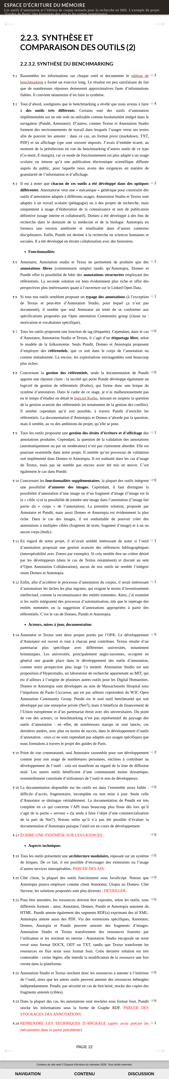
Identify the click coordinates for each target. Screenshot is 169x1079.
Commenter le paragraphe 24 (152, 1022)
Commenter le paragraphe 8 (152, 372)
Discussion (141, 1074)
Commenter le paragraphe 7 (152, 331)
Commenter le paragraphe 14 (152, 634)
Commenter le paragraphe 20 (152, 877)
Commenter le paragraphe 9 (152, 432)
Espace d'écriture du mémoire (44, 5)
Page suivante (160, 24)
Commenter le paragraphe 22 (152, 972)
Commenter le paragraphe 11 (152, 540)
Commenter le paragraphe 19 (152, 855)
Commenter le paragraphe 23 (152, 1000)
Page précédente (9, 24)
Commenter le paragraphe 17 (152, 834)
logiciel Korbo (86, 398)
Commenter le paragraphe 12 (152, 581)
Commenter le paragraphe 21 (152, 899)
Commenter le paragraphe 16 (152, 786)
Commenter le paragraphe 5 (152, 261)
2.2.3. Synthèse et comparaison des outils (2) (77, 42)
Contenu (84, 1074)
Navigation (28, 1074)
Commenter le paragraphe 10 (152, 480)
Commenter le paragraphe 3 (152, 183)
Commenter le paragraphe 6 (152, 296)
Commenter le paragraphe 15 (152, 752)
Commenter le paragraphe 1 (152, 75)
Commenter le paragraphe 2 (152, 103)
